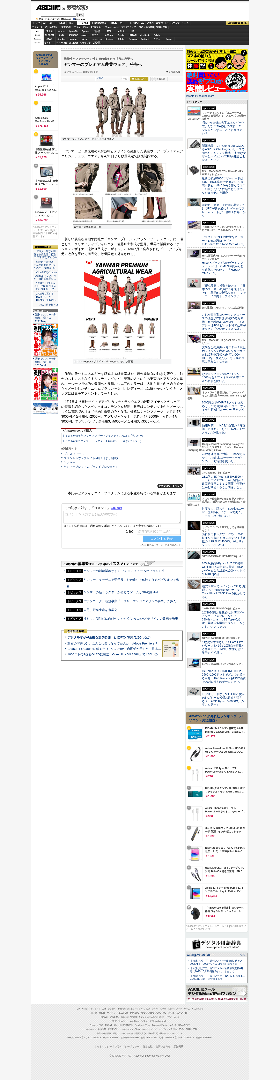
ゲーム (185, 23)
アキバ (150, 23)
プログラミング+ (129, 27)
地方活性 (150, 27)
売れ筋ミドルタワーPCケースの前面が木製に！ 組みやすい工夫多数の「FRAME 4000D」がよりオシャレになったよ (224, 539)
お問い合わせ (163, 1046)
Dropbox (109, 39)
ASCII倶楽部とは (48, 304)
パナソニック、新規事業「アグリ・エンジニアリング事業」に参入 (129, 601)
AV (143, 23)
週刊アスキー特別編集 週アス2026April (46, 362)
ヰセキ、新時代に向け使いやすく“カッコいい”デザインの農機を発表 (130, 618)
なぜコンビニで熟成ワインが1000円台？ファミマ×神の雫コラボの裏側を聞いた (223, 377)
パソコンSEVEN (97, 31)
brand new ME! (160, 1021)
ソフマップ (85, 43)
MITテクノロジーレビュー (171, 1033)
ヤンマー (69, 462)
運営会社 (148, 1046)
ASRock (109, 35)
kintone (73, 39)
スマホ (159, 23)
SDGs (142, 27)
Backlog (133, 39)
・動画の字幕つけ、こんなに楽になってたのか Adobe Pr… (45, 264)
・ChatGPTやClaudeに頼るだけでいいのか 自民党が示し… (45, 275)
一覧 (125, 78)
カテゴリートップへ (170, 486)
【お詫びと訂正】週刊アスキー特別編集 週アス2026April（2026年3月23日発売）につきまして (216, 962)
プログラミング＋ (158, 1029)
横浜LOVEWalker (111, 1037)
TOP (78, 1009)
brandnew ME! (97, 43)
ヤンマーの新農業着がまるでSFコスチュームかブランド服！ (125, 571)
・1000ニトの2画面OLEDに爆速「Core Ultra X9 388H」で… (45, 286)
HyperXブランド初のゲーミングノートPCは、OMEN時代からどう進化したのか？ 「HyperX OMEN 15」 (222, 268)
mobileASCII (151, 1033)
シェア (99, 77)
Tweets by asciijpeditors (200, 95)
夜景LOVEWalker (149, 1037)
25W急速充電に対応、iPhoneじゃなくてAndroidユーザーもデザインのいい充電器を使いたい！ (224, 457)
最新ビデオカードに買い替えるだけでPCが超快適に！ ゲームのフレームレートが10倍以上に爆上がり (223, 210)
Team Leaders (141, 1029)
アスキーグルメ (81, 27)
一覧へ (241, 955)
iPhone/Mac (99, 23)
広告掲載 (178, 1046)
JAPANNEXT (73, 43)
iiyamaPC (73, 31)
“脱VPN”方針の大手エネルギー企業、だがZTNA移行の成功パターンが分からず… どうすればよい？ (223, 128)
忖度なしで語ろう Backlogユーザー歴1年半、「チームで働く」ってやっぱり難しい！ (223, 512)
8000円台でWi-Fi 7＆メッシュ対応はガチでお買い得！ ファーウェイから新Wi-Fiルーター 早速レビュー (224, 408)
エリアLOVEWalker (92, 1037)
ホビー (123, 23)
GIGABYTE (85, 35)
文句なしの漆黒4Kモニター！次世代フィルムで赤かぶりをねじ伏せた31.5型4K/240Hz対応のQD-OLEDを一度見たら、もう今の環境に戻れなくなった (224, 354)
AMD (61, 35)
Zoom (168, 39)
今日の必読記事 (104, 1033)
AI (44, 23)
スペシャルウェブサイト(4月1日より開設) (91, 458)
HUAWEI (133, 35)
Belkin (157, 35)
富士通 (49, 31)
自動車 (113, 23)
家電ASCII (66, 27)
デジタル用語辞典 (135, 1033)
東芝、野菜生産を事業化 (100, 610)
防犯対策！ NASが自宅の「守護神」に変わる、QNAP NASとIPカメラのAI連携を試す (224, 429)
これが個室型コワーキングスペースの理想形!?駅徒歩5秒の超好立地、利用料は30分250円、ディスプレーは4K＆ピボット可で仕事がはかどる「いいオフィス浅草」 (224, 321)
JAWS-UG (114, 1017)
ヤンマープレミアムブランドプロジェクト (91, 466)
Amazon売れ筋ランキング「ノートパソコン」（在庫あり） (44, 59)
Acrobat (61, 39)
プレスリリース (74, 453)
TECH (71, 23)
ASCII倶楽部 (237, 23)
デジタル (75, 7)
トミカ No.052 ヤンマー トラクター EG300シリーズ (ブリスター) (101, 440)
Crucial (121, 35)
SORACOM (128, 1025)
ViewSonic (145, 35)
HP (133, 31)
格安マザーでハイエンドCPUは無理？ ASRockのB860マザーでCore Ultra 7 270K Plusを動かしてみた (224, 592)
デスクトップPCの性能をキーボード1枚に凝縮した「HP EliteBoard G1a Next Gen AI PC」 (223, 240)
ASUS (121, 31)
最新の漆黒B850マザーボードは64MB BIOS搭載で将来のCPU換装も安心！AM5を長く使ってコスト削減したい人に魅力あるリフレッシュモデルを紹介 (223, 185)
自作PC (134, 23)
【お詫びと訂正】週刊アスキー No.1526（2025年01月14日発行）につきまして (217, 978)
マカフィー (49, 43)
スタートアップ (172, 23)
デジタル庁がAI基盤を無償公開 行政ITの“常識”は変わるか (108, 637)
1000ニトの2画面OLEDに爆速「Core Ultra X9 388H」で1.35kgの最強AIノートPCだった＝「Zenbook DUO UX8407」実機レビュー (158, 654)
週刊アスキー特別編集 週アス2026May (46, 318)
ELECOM (49, 35)
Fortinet (145, 39)
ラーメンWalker (74, 1037)
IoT (50, 23)
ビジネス (60, 23)
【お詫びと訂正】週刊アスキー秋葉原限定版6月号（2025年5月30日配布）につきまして (216, 970)
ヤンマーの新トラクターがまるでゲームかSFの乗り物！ (122, 592)
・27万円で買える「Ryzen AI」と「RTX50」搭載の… (45, 296)
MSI (109, 31)
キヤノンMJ (61, 43)
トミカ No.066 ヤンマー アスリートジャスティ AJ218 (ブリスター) (102, 435)
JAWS (49, 39)
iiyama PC (134, 1013)
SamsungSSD (95, 35)
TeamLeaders (112, 27)
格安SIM (53, 27)
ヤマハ (157, 39)
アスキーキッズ (39, 27)
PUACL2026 (162, 27)
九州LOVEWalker (167, 1037)
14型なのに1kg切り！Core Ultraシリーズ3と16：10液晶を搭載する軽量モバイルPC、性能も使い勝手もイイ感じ (223, 647)
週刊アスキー (96, 27)
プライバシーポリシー (127, 1046)
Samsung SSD (96, 1025)
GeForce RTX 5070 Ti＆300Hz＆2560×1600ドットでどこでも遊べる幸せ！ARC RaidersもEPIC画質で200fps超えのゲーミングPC (224, 676)
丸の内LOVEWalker (185, 1037)
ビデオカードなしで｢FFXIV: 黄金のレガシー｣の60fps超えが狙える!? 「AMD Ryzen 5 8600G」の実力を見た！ (223, 699)
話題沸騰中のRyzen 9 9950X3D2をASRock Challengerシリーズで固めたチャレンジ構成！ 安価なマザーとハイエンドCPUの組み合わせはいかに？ (224, 153)
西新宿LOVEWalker (130, 1037)
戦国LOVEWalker (204, 1037)
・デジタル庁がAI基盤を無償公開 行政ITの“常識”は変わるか (45, 254)
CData (121, 39)
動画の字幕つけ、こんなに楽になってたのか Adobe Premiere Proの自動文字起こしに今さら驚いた (136, 643)
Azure (85, 39)
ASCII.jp (48, 7)
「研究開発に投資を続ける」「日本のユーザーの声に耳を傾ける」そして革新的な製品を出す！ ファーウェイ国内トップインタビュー (224, 291)
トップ (36, 23)
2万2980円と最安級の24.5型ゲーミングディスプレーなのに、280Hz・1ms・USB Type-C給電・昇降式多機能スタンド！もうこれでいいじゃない (223, 619)
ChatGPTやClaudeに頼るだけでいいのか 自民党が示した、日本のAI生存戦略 (121, 648)
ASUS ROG (73, 35)
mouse (61, 31)
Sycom (85, 31)
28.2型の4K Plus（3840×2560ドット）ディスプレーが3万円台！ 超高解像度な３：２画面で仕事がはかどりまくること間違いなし (223, 482)
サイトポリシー (103, 1046)
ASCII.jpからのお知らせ (200, 955)
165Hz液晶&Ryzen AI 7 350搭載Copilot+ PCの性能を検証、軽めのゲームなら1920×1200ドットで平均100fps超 (223, 569)
